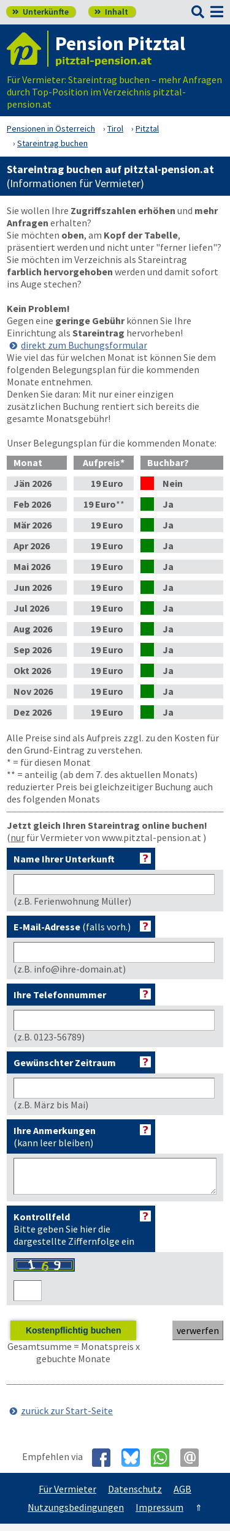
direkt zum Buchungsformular (84, 345)
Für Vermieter (67, 1496)
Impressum (159, 1514)
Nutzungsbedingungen (76, 1514)
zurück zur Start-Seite (67, 1418)
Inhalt (111, 11)
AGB (182, 1496)
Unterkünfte (40, 11)
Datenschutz (135, 1496)
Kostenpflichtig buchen (73, 1338)
